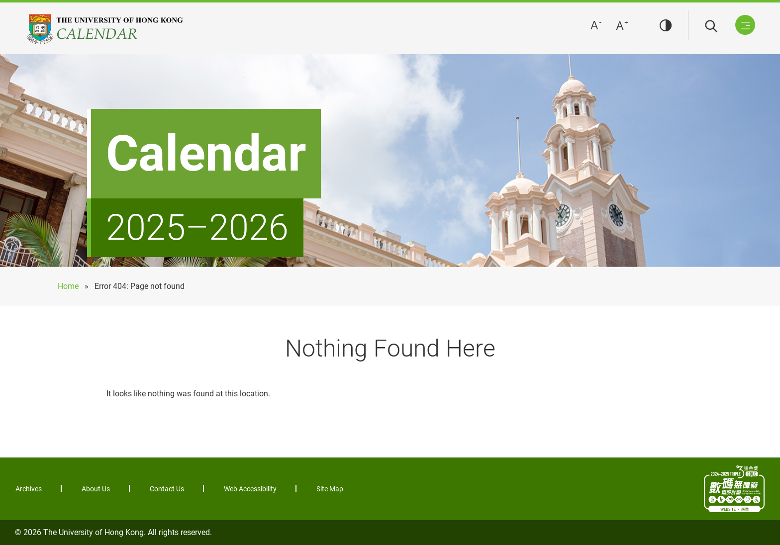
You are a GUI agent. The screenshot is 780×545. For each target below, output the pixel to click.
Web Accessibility (250, 489)
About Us (96, 489)
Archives (28, 489)
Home (68, 286)
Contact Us (167, 489)
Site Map (329, 489)
